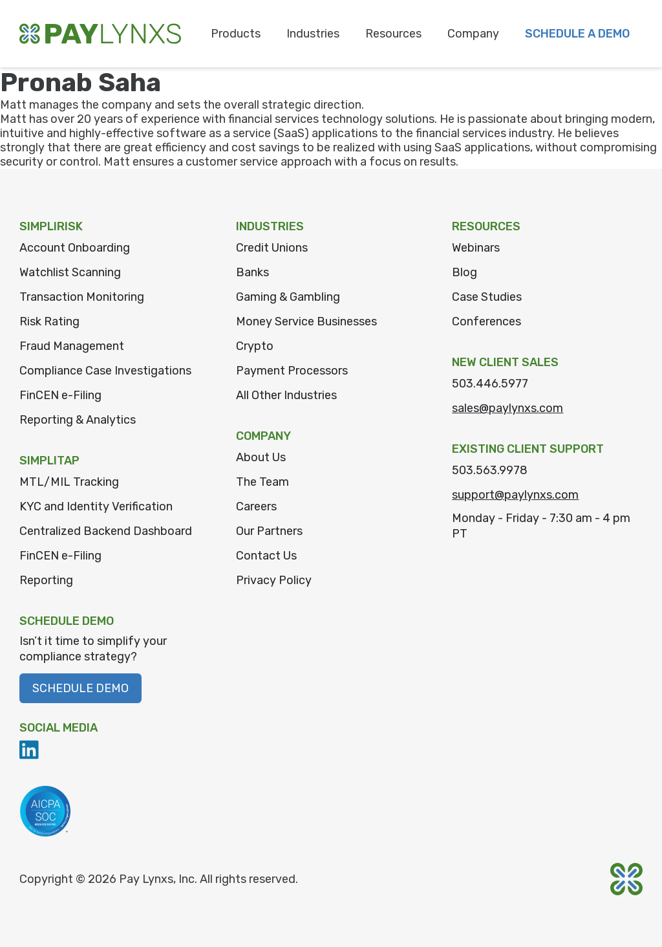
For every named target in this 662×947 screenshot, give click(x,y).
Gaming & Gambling (288, 297)
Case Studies (487, 297)
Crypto (254, 346)
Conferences (486, 321)
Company (473, 34)
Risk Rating (49, 321)
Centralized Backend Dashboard (105, 531)
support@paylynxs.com (515, 495)
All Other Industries (286, 395)
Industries (312, 34)
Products (236, 34)
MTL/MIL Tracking (69, 482)
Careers (256, 506)
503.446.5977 (490, 383)
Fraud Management (71, 346)
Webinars (476, 248)
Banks (252, 272)
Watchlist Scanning (70, 272)
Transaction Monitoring (81, 297)
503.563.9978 (490, 470)
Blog (464, 272)
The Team (262, 482)
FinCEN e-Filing (60, 395)
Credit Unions (272, 248)
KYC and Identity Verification (96, 506)
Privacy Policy (274, 580)
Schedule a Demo (577, 34)
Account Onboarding (74, 248)
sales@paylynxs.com (507, 408)
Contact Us (266, 556)
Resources (393, 34)
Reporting (46, 580)
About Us (261, 457)
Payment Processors (292, 371)
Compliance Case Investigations (105, 371)
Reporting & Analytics (77, 420)
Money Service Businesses (306, 321)
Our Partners (269, 531)
